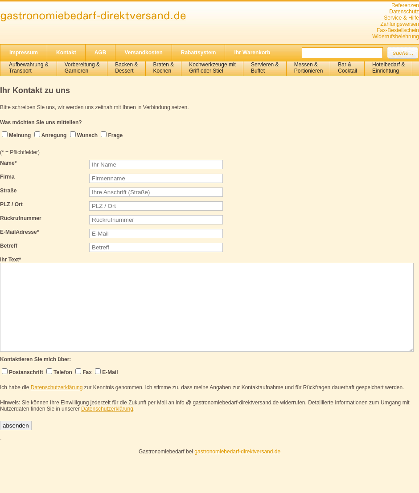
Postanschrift (26, 372)
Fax (87, 372)
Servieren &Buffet (265, 67)
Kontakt (66, 52)
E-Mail (110, 372)
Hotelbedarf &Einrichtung (388, 67)
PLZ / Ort (11, 204)
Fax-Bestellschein (398, 30)
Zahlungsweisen (399, 24)
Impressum (23, 52)
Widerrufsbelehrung (395, 36)
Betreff (8, 246)
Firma (7, 177)
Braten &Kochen (163, 67)
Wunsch (87, 135)
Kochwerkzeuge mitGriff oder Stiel (212, 67)
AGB (100, 52)
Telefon (62, 372)
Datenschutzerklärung (57, 387)
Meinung (20, 135)
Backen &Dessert (126, 67)
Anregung (54, 135)
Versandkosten (143, 52)
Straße (8, 190)
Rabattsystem (198, 52)
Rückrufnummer (20, 218)
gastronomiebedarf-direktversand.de (237, 451)
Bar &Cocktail (347, 67)
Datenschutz (404, 11)
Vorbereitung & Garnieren (82, 67)
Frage (115, 135)
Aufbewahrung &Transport (29, 67)
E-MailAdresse (19, 232)
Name (8, 163)
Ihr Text (10, 260)
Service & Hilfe (401, 18)
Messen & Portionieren (308, 67)
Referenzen (405, 5)
